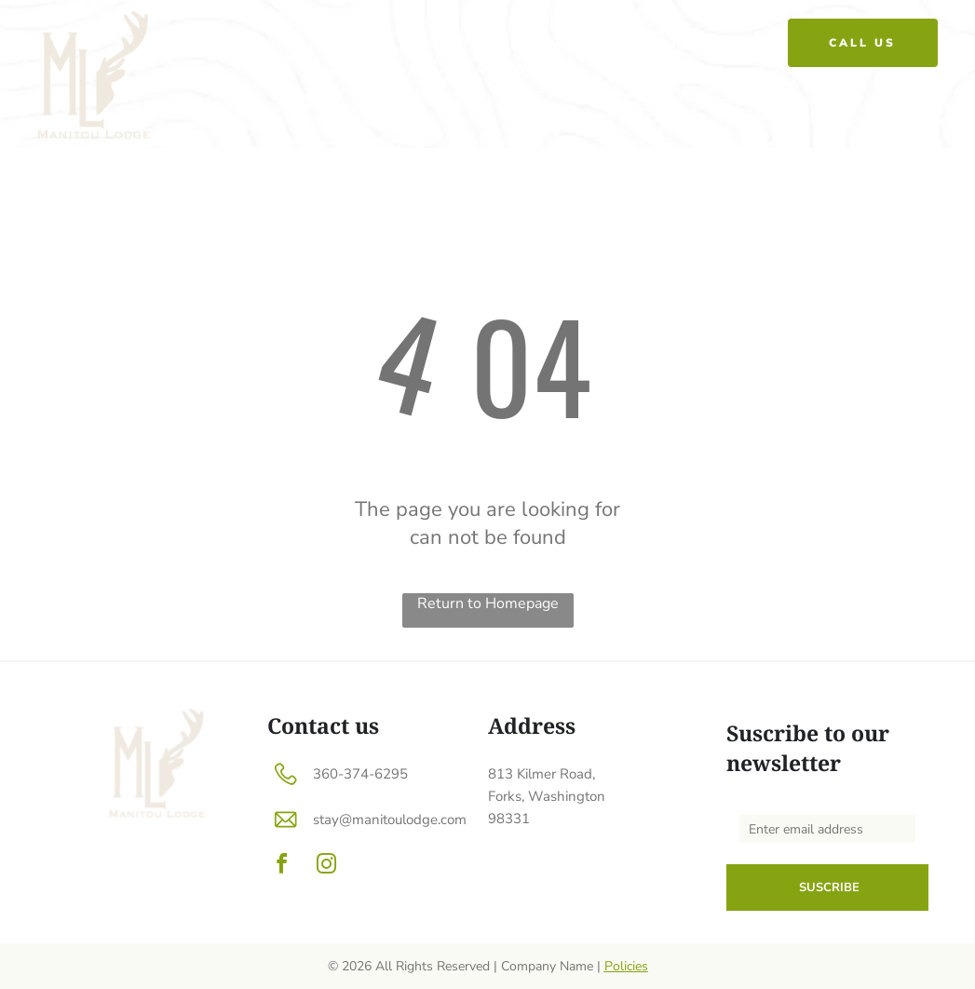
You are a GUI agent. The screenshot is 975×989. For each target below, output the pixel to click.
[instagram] (327, 866)
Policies (626, 966)
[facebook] (282, 866)
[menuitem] (497, 42)
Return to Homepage (488, 603)
